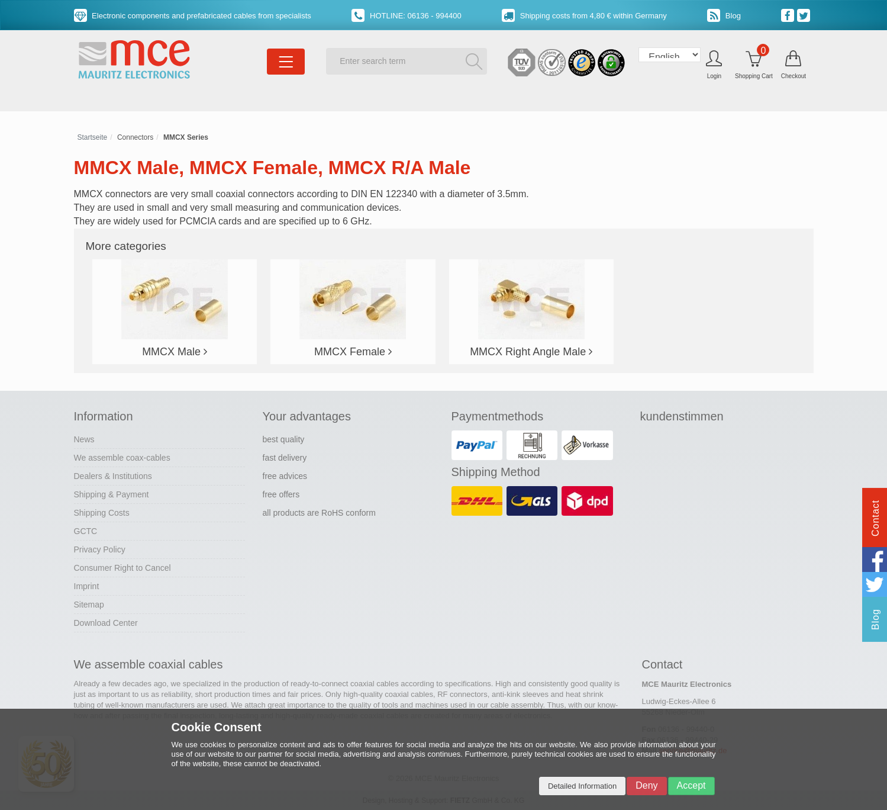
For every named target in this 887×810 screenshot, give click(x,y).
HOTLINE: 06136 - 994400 (406, 15)
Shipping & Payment (111, 494)
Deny (646, 785)
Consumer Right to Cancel (122, 568)
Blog (724, 15)
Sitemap (89, 604)
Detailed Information (582, 786)
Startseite (93, 137)
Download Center (106, 623)
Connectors (135, 137)
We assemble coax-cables (122, 457)
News (84, 439)
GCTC (86, 531)
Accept (691, 785)
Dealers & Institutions (113, 476)
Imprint (86, 586)
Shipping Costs (102, 513)
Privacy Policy (99, 549)
